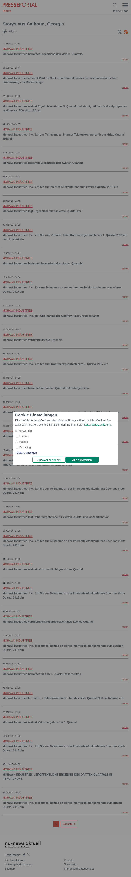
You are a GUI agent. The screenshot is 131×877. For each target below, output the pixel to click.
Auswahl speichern (49, 459)
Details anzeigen (27, 452)
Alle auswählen (82, 459)
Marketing (25, 447)
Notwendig (25, 430)
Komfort (23, 436)
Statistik (23, 441)
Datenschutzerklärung (97, 424)
